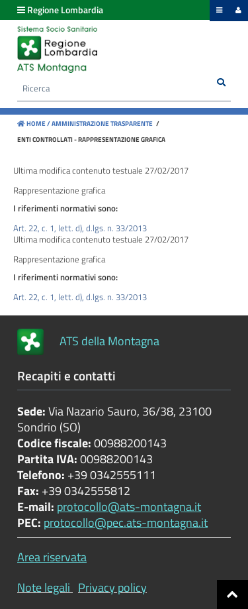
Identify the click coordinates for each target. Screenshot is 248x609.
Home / (33, 124)
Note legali (43, 587)
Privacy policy (112, 587)
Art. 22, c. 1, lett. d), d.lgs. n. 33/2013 (80, 228)
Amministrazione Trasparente (101, 124)
